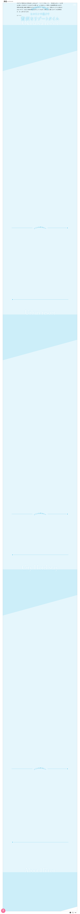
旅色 (5, 1)
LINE (75, 912)
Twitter (73, 912)
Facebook (70, 912)
